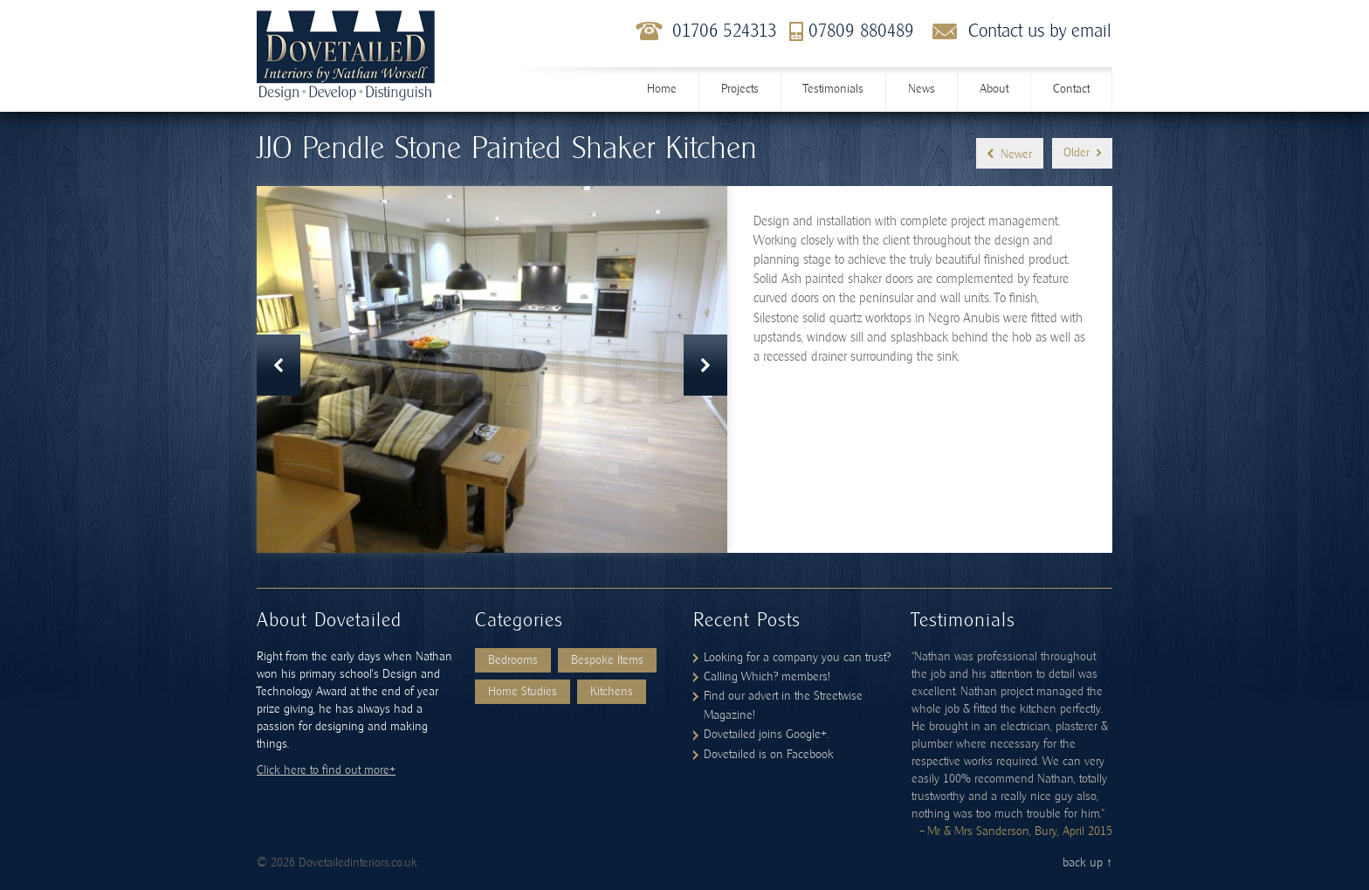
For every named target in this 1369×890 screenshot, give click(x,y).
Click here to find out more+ (326, 770)
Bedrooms (513, 660)
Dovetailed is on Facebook (769, 755)
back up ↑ (1087, 863)
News (921, 89)
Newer (1009, 154)
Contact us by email (1039, 31)
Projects (740, 89)
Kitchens (611, 692)
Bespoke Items (607, 660)
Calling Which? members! (766, 677)
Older (1082, 153)
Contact (1071, 89)
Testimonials (833, 89)
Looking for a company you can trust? (797, 658)
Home (662, 89)
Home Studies (522, 692)
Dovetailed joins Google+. (766, 734)
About (994, 89)
